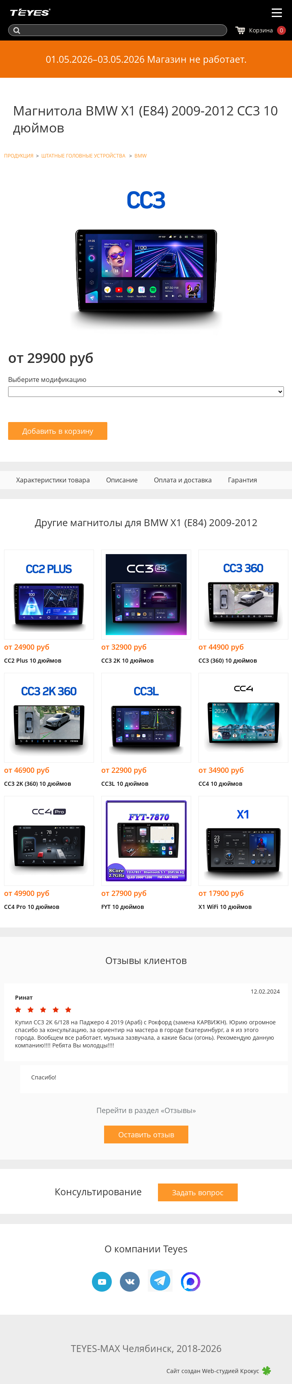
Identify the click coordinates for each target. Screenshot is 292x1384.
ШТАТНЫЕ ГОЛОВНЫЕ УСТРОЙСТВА (84, 155)
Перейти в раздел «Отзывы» (146, 1110)
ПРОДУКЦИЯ (19, 155)
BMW (140, 155)
